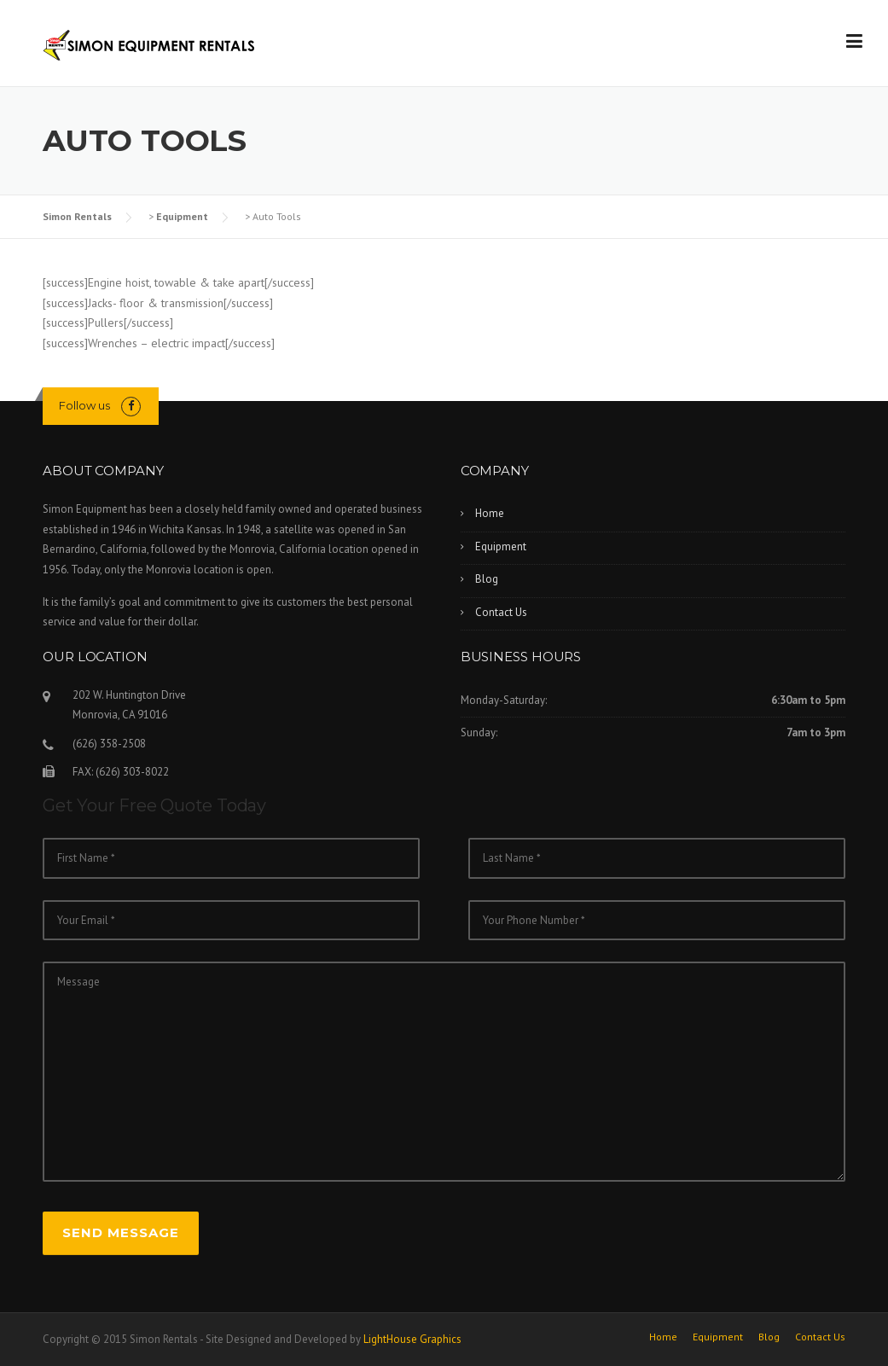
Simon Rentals (77, 216)
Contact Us (501, 612)
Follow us (84, 405)
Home (489, 513)
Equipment (182, 216)
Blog (486, 579)
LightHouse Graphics (412, 1339)
